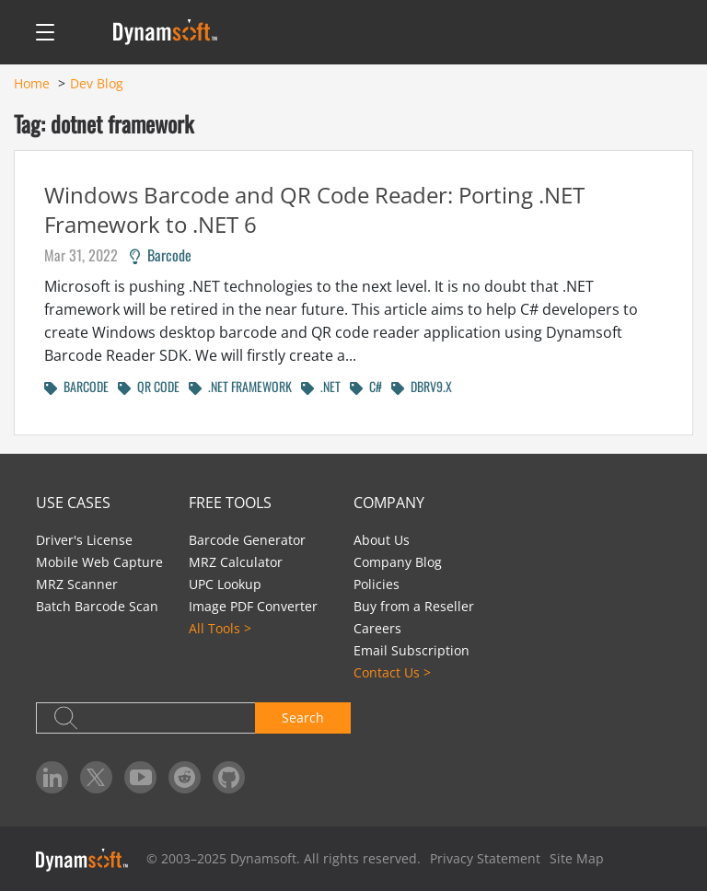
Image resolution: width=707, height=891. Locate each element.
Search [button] (303, 717)
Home (32, 83)
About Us (382, 540)
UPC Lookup (225, 584)
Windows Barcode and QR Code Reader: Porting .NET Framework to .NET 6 (314, 209)
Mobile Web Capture (99, 562)
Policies (377, 584)
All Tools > (220, 628)
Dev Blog (96, 83)
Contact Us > (392, 672)
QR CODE (149, 386)
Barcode (160, 255)
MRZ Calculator (236, 562)
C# (366, 386)
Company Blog (398, 562)
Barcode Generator (247, 540)
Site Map (577, 858)
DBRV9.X (421, 386)
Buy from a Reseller (414, 606)
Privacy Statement (485, 858)
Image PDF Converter (253, 606)
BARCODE (76, 386)
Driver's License (84, 540)
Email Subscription (411, 650)
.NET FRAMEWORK (240, 386)
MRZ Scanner (77, 584)
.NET (321, 386)
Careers (377, 628)
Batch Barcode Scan (97, 606)
